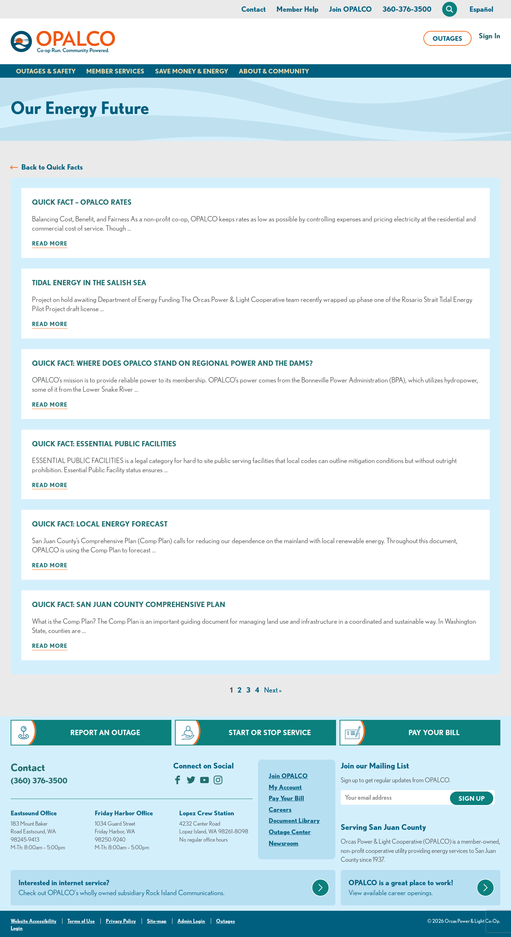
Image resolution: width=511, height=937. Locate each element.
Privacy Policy (121, 921)
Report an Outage (105, 732)
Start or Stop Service (270, 732)
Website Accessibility (33, 921)
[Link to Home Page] (63, 43)
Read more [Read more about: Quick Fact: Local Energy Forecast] (49, 565)
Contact (253, 9)
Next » (272, 690)
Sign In (489, 36)
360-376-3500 (407, 9)
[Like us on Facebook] (177, 782)
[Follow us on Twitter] (191, 782)
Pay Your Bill (434, 732)
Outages (447, 38)
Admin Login (191, 921)
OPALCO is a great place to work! (411, 888)
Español (481, 9)
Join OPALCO (350, 9)
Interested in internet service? (164, 888)
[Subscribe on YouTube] (204, 782)
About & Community (274, 71)
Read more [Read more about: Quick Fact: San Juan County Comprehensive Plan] (49, 646)
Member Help (297, 9)
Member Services (115, 71)
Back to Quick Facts (52, 167)
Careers (280, 809)
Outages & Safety (46, 71)
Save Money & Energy (191, 71)
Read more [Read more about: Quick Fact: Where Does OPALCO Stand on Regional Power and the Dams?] (49, 404)
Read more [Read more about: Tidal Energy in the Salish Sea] (49, 324)
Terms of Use (81, 921)
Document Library (294, 820)
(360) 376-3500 (39, 780)
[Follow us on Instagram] (218, 782)
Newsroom (283, 843)
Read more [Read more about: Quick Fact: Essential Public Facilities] (49, 485)
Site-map (156, 921)
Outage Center (290, 831)
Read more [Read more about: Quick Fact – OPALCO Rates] (49, 243)
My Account (285, 786)
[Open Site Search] (449, 9)
